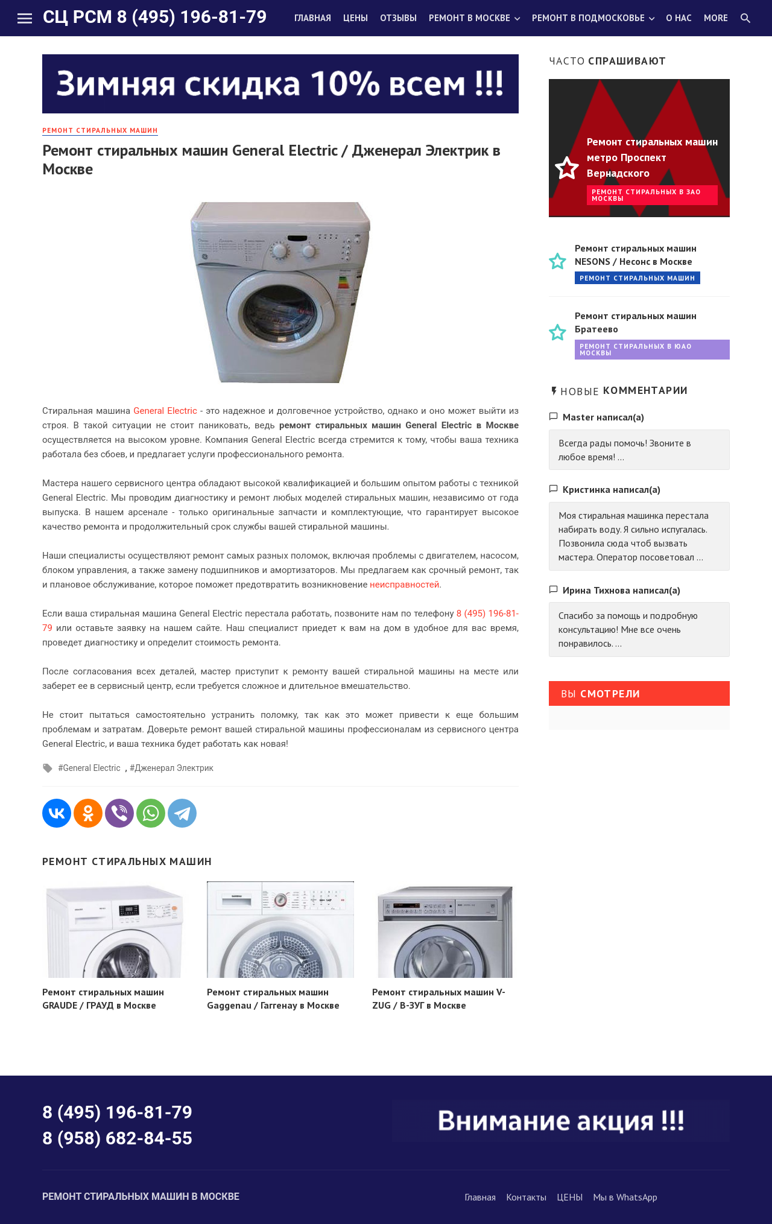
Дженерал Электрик (174, 768)
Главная (312, 18)
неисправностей (404, 584)
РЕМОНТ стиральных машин (100, 130)
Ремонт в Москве (469, 18)
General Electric (165, 410)
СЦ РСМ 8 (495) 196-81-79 (155, 16)
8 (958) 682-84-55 (117, 1138)
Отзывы (398, 18)
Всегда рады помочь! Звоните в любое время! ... (624, 450)
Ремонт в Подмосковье (588, 18)
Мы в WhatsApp (625, 1197)
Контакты (526, 1197)
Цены (355, 18)
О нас (679, 18)
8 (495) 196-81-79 (117, 1112)
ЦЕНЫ (570, 1197)
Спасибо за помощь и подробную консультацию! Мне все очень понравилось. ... (628, 629)
